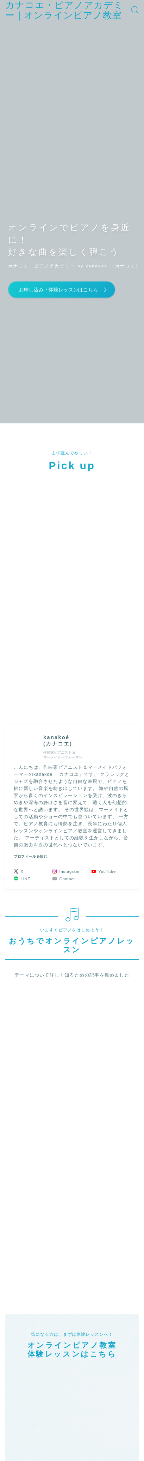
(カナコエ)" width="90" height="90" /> (26, 744)
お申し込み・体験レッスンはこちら (58, 289)
